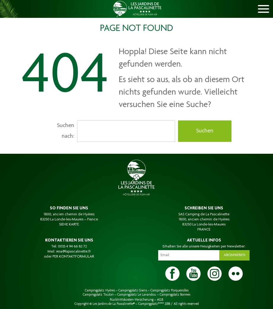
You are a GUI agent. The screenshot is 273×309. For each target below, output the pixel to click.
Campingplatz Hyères (100, 290)
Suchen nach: (65, 131)
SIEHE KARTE (69, 224)
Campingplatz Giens (132, 290)
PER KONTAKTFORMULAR (73, 257)
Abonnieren (234, 255)
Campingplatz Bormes (175, 295)
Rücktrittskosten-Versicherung (131, 300)
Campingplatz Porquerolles (169, 290)
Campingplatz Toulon (98, 295)
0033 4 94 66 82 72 (72, 246)
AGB (160, 300)
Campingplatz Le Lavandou (136, 295)
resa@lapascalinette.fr (73, 252)
